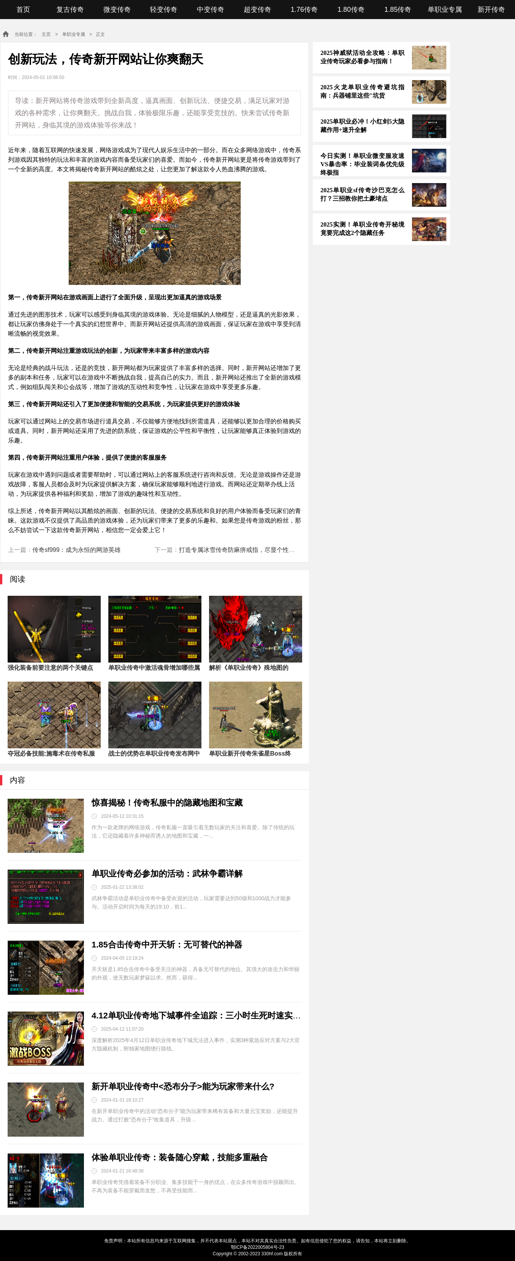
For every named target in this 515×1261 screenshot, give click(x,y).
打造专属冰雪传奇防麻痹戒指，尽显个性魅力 (240, 550)
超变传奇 (257, 9)
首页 (23, 9)
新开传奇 (491, 9)
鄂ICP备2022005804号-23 (257, 1247)
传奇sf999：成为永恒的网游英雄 (76, 550)
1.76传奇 (304, 9)
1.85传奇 (397, 9)
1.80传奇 (351, 9)
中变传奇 (210, 9)
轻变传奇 (163, 9)
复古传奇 (70, 9)
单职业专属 (445, 9)
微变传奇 (117, 9)
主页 (46, 34)
